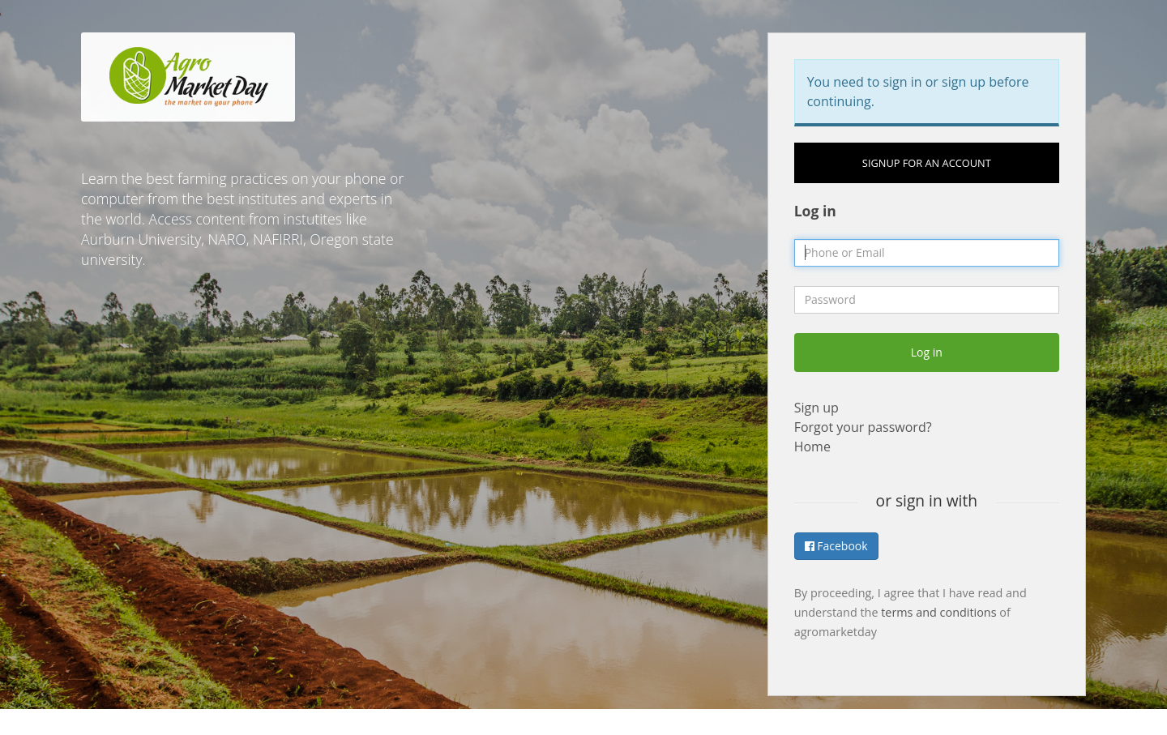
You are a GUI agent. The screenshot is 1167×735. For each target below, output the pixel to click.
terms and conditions (938, 612)
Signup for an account (926, 163)
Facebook (836, 545)
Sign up (816, 408)
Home (812, 446)
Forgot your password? (863, 427)
